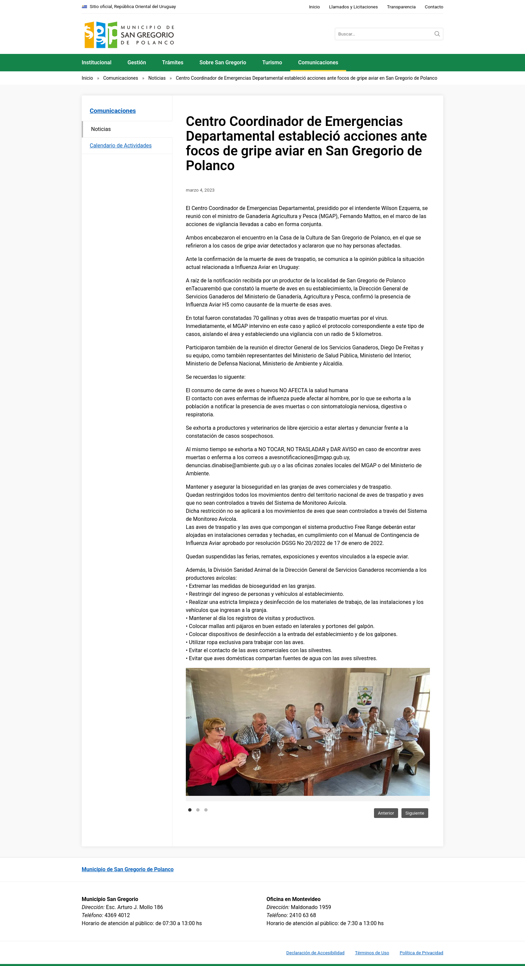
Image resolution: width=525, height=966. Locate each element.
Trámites (172, 62)
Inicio (314, 6)
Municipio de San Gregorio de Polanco (128, 869)
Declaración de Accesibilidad (315, 952)
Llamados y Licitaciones (353, 6)
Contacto (434, 6)
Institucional (96, 62)
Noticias (157, 78)
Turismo (272, 62)
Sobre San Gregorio (223, 62)
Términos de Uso (372, 952)
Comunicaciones (318, 62)
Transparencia (401, 6)
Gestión (137, 62)
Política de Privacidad (421, 952)
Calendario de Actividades (121, 145)
